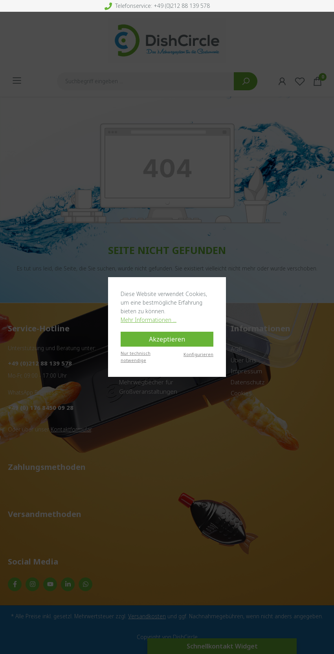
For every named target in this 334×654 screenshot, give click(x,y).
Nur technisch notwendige (135, 356)
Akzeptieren (167, 339)
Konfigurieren (198, 354)
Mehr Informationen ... (148, 319)
